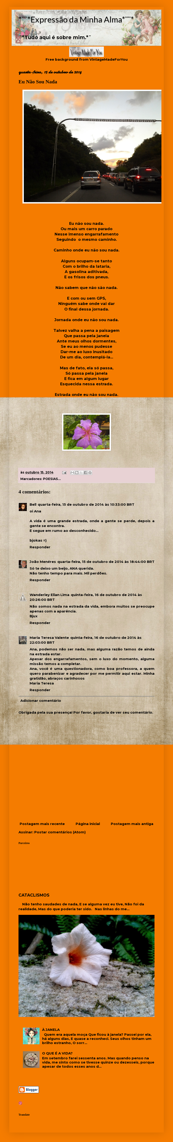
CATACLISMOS (34, 895)
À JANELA (51, 1029)
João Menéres (43, 561)
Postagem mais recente (42, 824)
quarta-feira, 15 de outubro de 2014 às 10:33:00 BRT (86, 504)
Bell (33, 504)
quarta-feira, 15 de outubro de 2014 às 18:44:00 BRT (105, 561)
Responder (40, 547)
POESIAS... (52, 479)
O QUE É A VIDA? (57, 1053)
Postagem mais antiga (132, 824)
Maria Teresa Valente (49, 637)
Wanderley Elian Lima (49, 595)
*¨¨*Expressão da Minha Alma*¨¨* (76, 19)
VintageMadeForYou (108, 59)
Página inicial (88, 824)
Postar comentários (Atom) (60, 832)
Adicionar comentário (40, 700)
